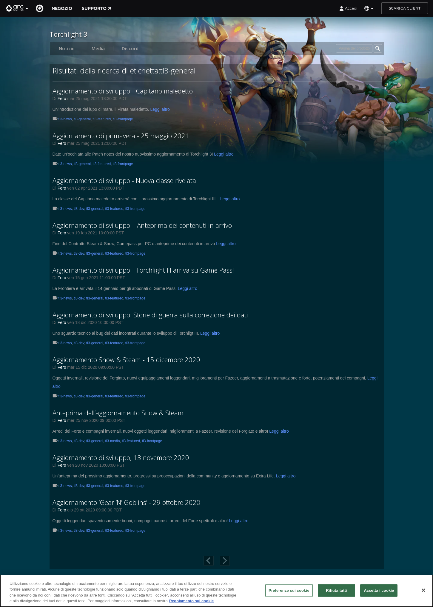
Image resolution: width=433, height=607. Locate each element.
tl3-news (65, 119)
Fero (62, 98)
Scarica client (404, 8)
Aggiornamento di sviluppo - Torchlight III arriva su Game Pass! (143, 269)
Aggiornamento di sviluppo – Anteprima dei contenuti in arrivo (142, 225)
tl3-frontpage (123, 119)
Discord (130, 48)
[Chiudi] (423, 590)
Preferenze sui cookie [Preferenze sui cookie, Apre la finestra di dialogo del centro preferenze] (289, 590)
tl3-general (82, 119)
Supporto (96, 8)
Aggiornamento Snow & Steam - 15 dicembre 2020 (126, 359)
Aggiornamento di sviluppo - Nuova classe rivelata (124, 180)
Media (98, 48)
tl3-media (112, 441)
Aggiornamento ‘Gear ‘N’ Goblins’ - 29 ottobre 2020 (127, 502)
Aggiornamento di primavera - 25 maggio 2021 (121, 135)
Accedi (348, 8)
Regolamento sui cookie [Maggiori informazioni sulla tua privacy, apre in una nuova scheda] (191, 601)
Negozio (62, 8)
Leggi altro (159, 109)
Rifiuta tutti (336, 590)
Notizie (67, 48)
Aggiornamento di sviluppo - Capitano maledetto (123, 90)
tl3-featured (102, 119)
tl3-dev (79, 209)
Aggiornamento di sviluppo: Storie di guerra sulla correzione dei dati (150, 314)
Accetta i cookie (379, 590)
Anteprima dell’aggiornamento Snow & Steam (118, 412)
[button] (17, 8)
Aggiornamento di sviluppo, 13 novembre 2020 (121, 457)
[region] (216, 591)
